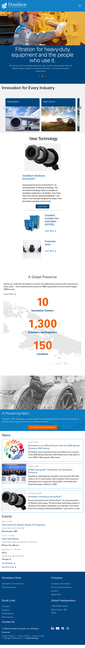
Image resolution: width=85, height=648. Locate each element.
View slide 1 (39, 76)
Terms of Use (23, 636)
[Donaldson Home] (39, 5)
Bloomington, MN (59, 609)
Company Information (60, 583)
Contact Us (8, 621)
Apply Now (56, 594)
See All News (7, 563)
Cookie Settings (31, 638)
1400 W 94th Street (59, 606)
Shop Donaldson (9, 587)
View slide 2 (42, 76)
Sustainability (8, 613)
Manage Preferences (13, 638)
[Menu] (79, 5)
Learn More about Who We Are (42, 427)
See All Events (8, 567)
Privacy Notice (8, 636)
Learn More (42, 206)
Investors (6, 606)
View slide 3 (45, 76)
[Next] (81, 109)
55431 (54, 613)
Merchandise (7, 617)
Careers (54, 591)
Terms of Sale (38, 636)
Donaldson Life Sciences (13, 583)
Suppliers (6, 610)
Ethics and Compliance (61, 587)
